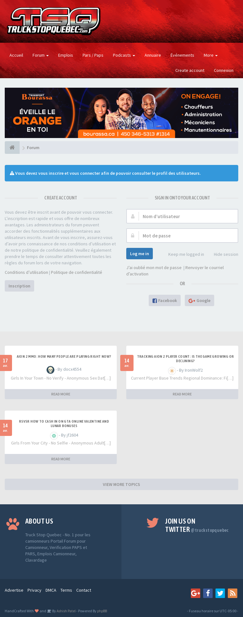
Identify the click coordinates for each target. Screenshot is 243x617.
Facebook (165, 300)
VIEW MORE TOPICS (121, 484)
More (211, 55)
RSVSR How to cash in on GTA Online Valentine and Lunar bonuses (64, 423)
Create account (189, 70)
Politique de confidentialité (76, 272)
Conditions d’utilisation (26, 272)
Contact (83, 590)
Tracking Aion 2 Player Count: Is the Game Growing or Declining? (185, 358)
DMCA (51, 590)
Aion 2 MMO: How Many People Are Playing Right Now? (64, 356)
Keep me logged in (182, 254)
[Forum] (12, 147)
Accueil (16, 55)
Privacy (34, 590)
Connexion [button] (224, 70)
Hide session (222, 254)
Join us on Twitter (197, 525)
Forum (41, 55)
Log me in (139, 253)
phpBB (102, 610)
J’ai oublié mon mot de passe (154, 267)
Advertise (14, 590)
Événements (182, 55)
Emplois (65, 55)
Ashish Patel (66, 610)
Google (199, 300)
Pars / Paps (93, 55)
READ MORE (60, 394)
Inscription (19, 286)
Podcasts (124, 55)
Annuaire (153, 55)
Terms (66, 590)
